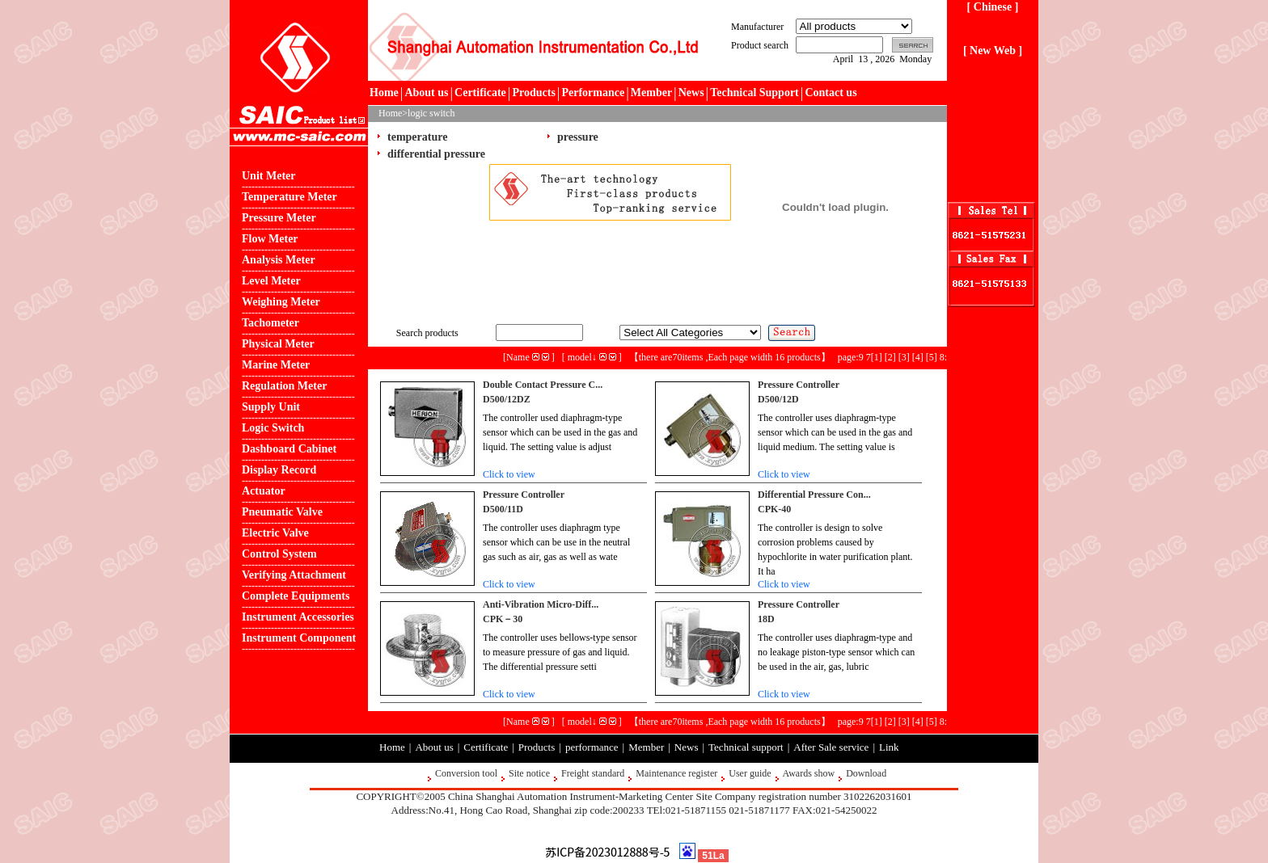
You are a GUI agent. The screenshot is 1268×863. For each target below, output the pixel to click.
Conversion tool (466, 773)
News (691, 92)
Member (651, 92)
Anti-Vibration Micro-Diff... (540, 604)
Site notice (529, 773)
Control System (279, 554)
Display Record (279, 470)
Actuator (263, 491)
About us (426, 92)
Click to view (509, 474)
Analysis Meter (278, 260)
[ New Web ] (992, 50)
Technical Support (754, 92)
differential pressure (436, 154)
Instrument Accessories (298, 617)
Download (866, 773)
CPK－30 (502, 619)
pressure (577, 137)
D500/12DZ (506, 399)
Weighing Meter (281, 302)
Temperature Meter (289, 197)
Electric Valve (275, 533)
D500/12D (778, 399)
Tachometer (270, 323)
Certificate (480, 92)
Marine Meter (276, 365)
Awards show (809, 773)
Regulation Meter (284, 386)
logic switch (431, 113)
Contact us (830, 92)
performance (592, 747)
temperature (417, 137)
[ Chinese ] (993, 7)
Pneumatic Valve (282, 512)
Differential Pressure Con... (814, 494)
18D (766, 619)
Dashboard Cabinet (289, 449)
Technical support (746, 747)
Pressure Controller (798, 384)
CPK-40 (774, 509)
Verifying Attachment (294, 575)
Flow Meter (270, 239)
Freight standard (592, 773)
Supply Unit (271, 407)
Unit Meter (268, 176)
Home (384, 92)
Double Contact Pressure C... (542, 384)
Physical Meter (278, 344)
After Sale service (831, 747)
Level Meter (271, 281)
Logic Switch (273, 428)
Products (533, 92)
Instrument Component (299, 638)
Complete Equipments (295, 596)
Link (889, 747)
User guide (750, 773)
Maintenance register (676, 773)
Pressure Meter (279, 218)
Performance (592, 92)
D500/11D (503, 509)
